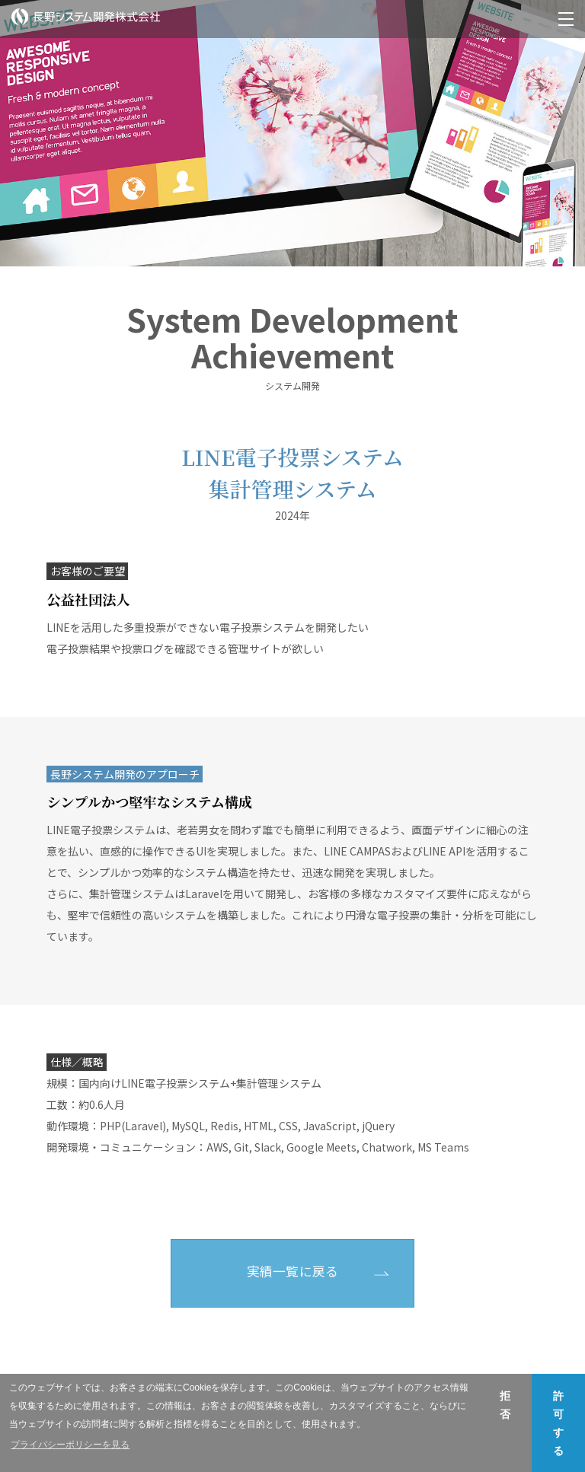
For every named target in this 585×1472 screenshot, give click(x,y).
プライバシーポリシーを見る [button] (70, 1444)
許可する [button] (558, 1423)
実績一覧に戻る (293, 1271)
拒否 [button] (505, 1405)
